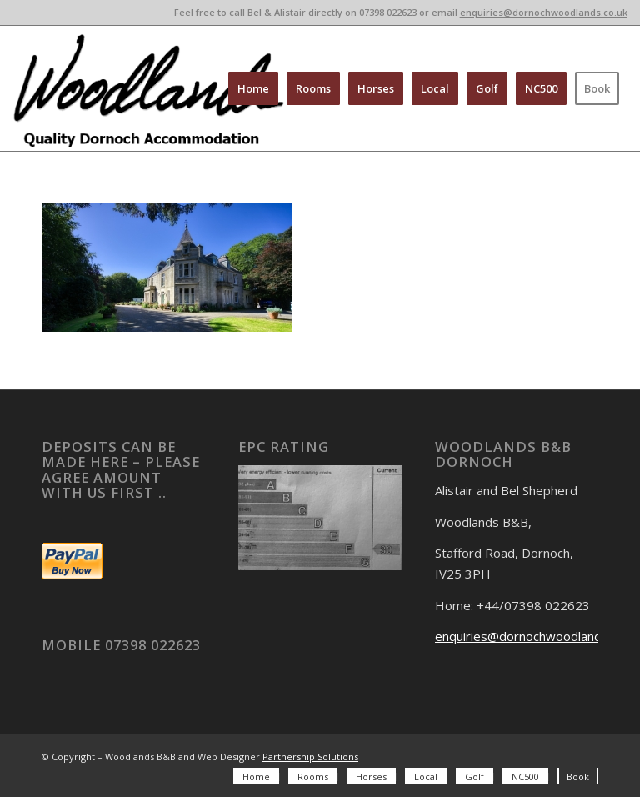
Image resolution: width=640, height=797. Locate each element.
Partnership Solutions (310, 756)
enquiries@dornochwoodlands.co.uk (544, 12)
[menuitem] (253, 88)
